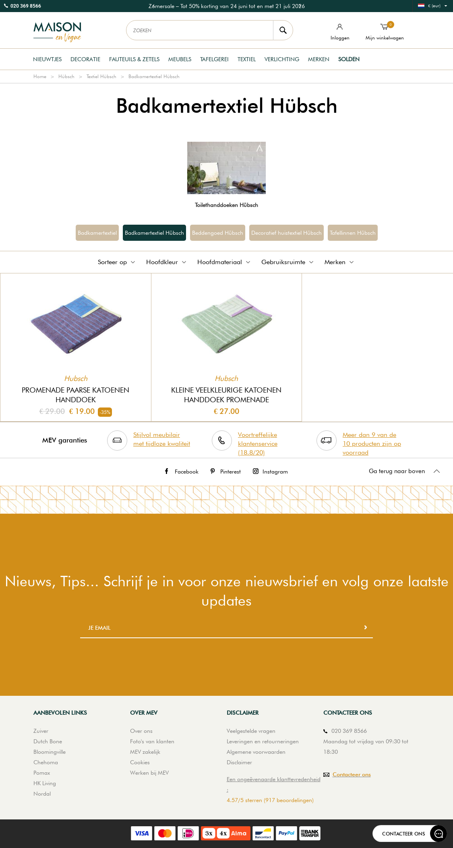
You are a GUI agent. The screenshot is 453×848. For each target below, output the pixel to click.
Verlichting (282, 59)
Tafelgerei (214, 59)
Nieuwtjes (47, 59)
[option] (226, 6)
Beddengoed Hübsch (217, 233)
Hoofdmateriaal (224, 262)
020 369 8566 (25, 6)
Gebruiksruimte (288, 262)
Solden (349, 59)
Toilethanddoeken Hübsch (226, 205)
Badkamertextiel (97, 233)
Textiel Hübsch (101, 76)
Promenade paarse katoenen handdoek (75, 395)
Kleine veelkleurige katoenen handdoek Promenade (226, 395)
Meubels (179, 59)
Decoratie (85, 59)
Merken (318, 59)
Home (39, 76)
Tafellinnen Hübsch (353, 233)
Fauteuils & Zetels (134, 59)
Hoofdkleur (167, 262)
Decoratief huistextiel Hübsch (286, 233)
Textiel (247, 59)
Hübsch (66, 76)
